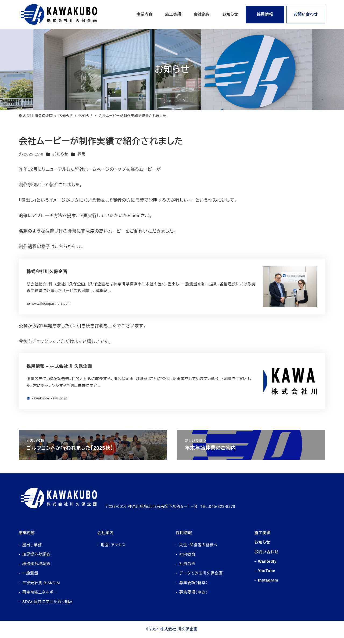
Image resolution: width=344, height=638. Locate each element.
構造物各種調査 (36, 564)
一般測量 (30, 573)
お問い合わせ (267, 552)
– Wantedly (266, 561)
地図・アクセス (113, 545)
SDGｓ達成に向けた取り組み (47, 602)
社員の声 (187, 564)
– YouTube (265, 571)
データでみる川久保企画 (201, 573)
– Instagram (266, 580)
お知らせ (60, 154)
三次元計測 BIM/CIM (41, 583)
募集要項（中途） (193, 592)
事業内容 (27, 533)
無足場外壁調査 (36, 554)
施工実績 (263, 533)
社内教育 (187, 554)
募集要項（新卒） (193, 583)
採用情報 (184, 533)
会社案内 (105, 533)
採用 (82, 154)
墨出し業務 (32, 545)
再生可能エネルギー (40, 592)
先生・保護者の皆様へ (198, 545)
